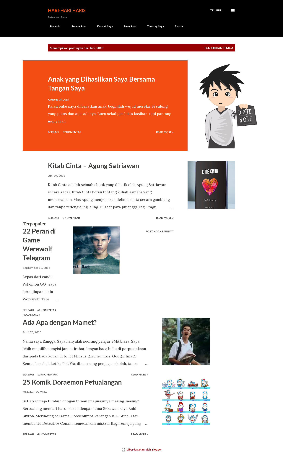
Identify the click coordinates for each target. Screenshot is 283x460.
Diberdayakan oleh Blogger (141, 449)
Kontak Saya (102, 26)
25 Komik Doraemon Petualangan (72, 382)
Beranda (53, 26)
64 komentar (46, 310)
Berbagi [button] (53, 132)
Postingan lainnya (159, 231)
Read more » (164, 132)
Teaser (177, 26)
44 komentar (46, 434)
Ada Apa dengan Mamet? (60, 322)
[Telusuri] (216, 10)
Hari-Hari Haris (67, 10)
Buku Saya (127, 26)
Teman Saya (76, 26)
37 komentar (72, 132)
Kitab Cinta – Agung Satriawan (93, 165)
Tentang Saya (153, 26)
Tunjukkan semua (218, 48)
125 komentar (47, 374)
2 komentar (71, 217)
